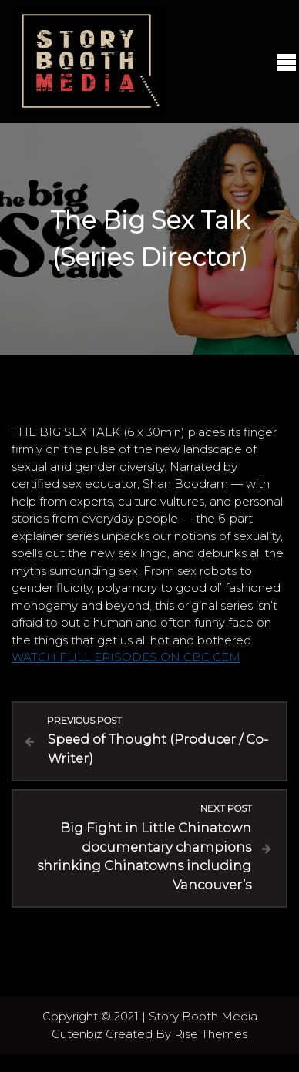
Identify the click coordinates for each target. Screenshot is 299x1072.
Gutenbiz (79, 1034)
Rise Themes (210, 1034)
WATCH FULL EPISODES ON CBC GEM (126, 657)
